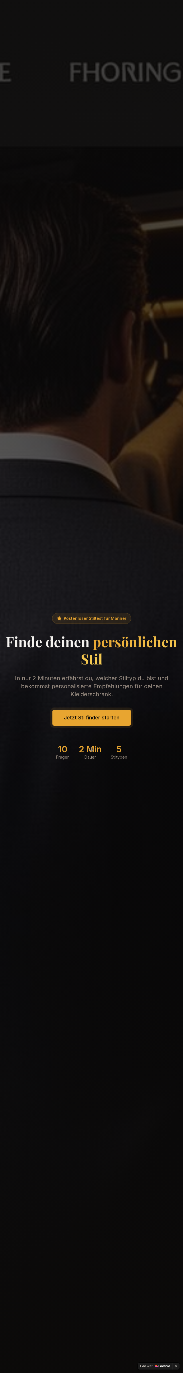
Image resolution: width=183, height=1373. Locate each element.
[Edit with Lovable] (155, 1366)
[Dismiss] (176, 1366)
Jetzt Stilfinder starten (91, 718)
